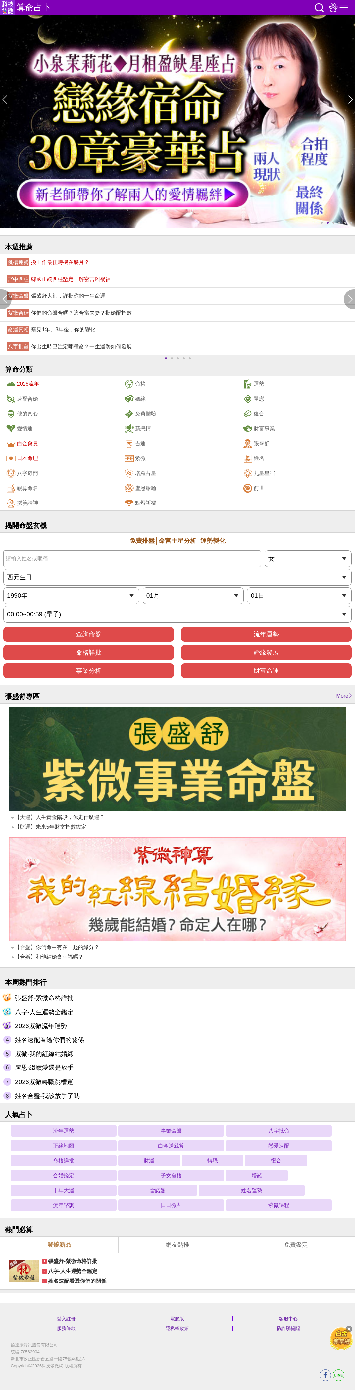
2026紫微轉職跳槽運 (44, 1081)
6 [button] (351, 223)
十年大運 (63, 1190)
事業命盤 (171, 1131)
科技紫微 (7, 7)
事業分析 (88, 670)
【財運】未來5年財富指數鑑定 (50, 827)
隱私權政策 (177, 1328)
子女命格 (171, 1175)
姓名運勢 (251, 1190)
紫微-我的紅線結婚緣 (44, 1053)
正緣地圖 (63, 1146)
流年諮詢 (63, 1205)
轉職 (212, 1160)
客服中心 (288, 1318)
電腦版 (177, 1318)
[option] (177, 121)
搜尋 (319, 7)
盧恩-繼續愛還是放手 (44, 1067)
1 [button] (321, 223)
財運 (149, 1160)
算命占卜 (34, 7)
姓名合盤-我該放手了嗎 (47, 1095)
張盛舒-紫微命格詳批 (44, 997)
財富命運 (266, 670)
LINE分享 (338, 1375)
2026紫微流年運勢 (41, 1025)
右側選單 (343, 7)
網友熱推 (177, 1244)
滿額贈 (341, 1338)
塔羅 (257, 1175)
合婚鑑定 (63, 1175)
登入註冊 (66, 1318)
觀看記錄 (332, 7)
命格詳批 (88, 652)
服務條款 (66, 1328)
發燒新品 (59, 1244)
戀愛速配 (278, 1146)
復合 (276, 1160)
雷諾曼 (158, 1190)
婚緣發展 (266, 652)
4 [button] (339, 223)
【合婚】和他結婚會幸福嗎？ (49, 957)
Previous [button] (6, 99)
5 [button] (345, 223)
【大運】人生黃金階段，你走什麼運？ (60, 817)
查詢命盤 (88, 634)
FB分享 (325, 1375)
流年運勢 (266, 634)
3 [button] (333, 223)
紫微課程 (278, 1205)
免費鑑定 (296, 1244)
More (342, 696)
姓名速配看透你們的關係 (49, 1039)
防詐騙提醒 (288, 1328)
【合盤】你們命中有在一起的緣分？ (57, 947)
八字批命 (278, 1131)
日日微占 (171, 1205)
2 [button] (327, 223)
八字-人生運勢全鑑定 (44, 1012)
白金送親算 (171, 1146)
